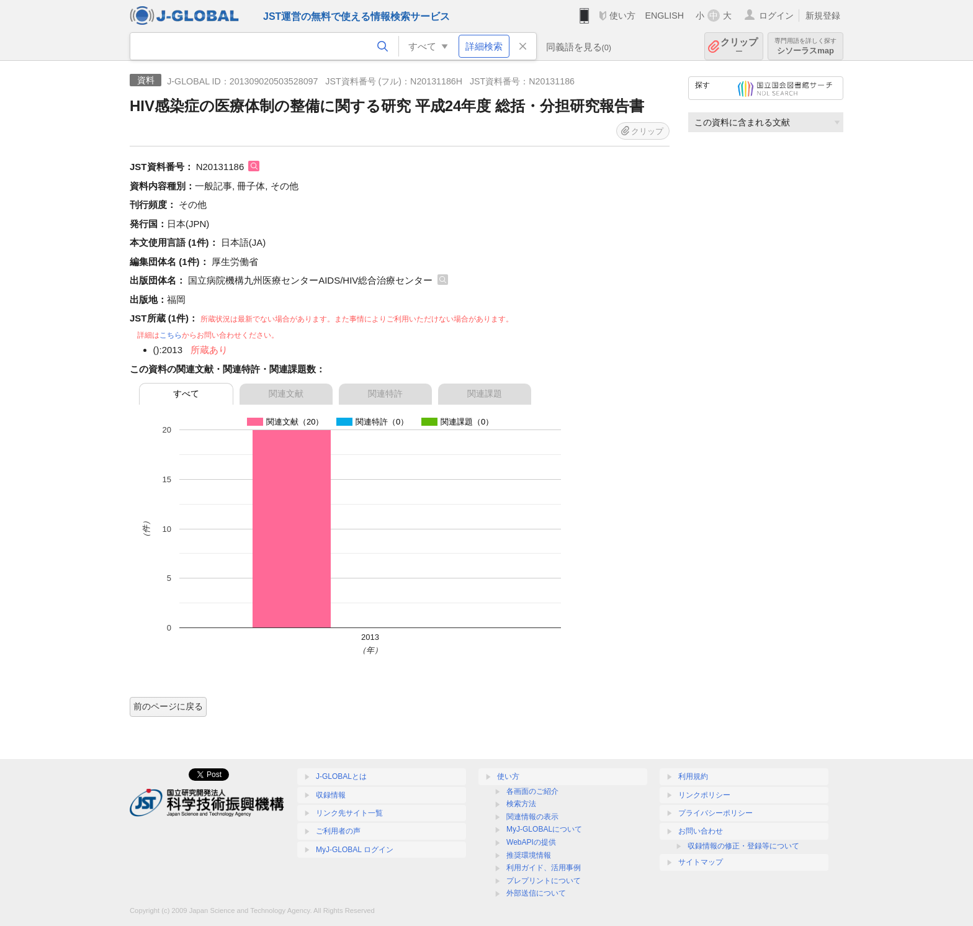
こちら (170, 335)
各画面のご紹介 (532, 791)
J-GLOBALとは (341, 776)
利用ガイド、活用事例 (543, 867)
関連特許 (385, 393)
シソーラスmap (805, 46)
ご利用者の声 (338, 831)
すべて (186, 393)
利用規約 (693, 776)
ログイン (776, 15)
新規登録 (822, 15)
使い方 (622, 15)
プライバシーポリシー (715, 813)
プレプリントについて (543, 880)
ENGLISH (664, 15)
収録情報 (331, 795)
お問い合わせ (700, 831)
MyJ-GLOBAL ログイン (354, 849)
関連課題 (484, 393)
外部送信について (536, 893)
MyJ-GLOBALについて (544, 829)
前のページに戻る (168, 706)
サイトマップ (700, 862)
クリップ (739, 46)
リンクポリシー (704, 795)
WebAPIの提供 (531, 842)
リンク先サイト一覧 (349, 813)
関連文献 (286, 393)
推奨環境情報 (528, 855)
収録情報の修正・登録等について (743, 846)
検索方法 (521, 803)
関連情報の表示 (532, 816)
